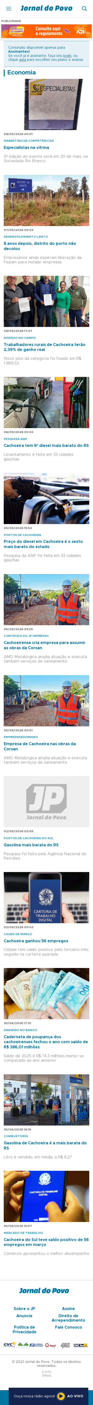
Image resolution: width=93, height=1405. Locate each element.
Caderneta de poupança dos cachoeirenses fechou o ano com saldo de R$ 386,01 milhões (46, 1042)
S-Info (46, 1372)
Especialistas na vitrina (26, 148)
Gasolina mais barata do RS (31, 845)
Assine (68, 1309)
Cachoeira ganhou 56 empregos (36, 941)
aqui (22, 60)
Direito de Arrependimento (68, 1318)
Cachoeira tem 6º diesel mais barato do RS (46, 446)
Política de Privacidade (24, 1329)
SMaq (46, 1375)
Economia (21, 73)
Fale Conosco (68, 1327)
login (67, 56)
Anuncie (24, 1316)
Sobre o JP (24, 1309)
